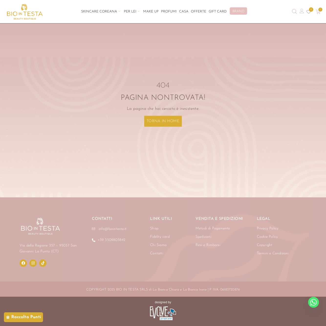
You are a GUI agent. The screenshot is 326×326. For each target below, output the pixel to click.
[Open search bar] (294, 11)
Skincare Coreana (100, 11)
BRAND (238, 11)
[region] (63, 280)
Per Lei (131, 11)
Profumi (169, 11)
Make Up (151, 11)
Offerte (198, 11)
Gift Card (218, 11)
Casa (183, 11)
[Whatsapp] (313, 302)
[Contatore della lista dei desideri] (308, 12)
